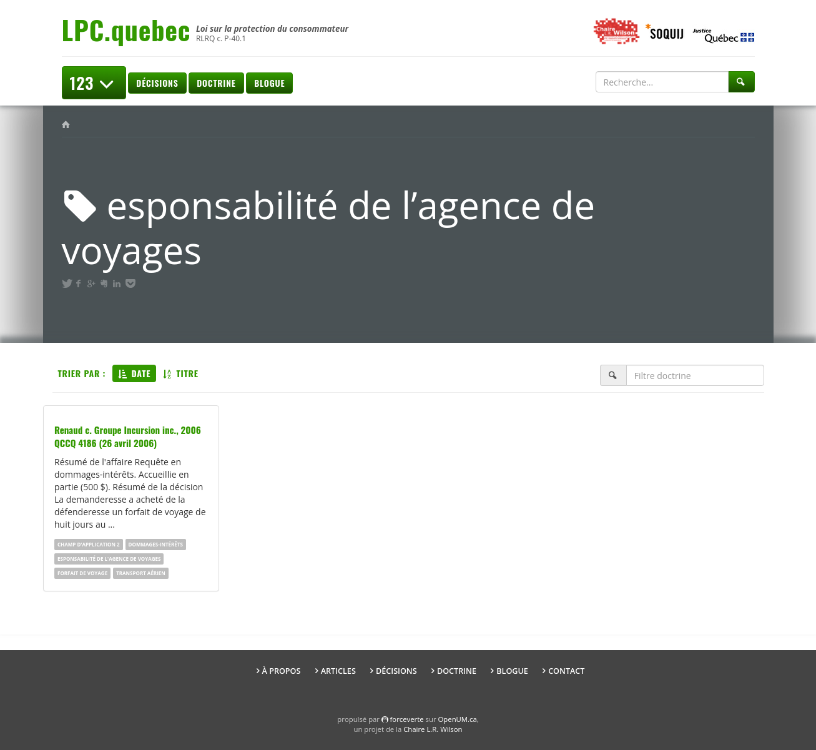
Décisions (157, 82)
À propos (281, 671)
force (407, 719)
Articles (338, 671)
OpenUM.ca (457, 719)
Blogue (269, 82)
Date (134, 373)
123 (94, 83)
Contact (566, 671)
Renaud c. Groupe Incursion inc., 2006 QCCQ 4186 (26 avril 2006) (127, 436)
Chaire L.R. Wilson (432, 729)
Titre (181, 373)
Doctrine (216, 82)
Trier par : (82, 373)
